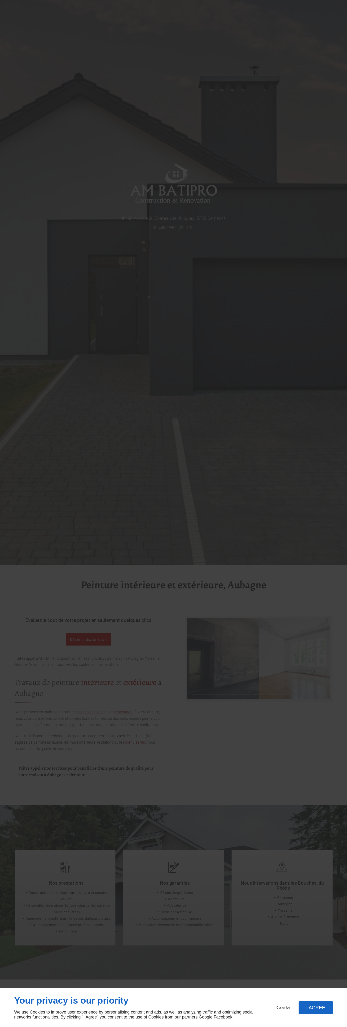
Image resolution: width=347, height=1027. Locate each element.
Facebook (223, 1017)
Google (205, 1017)
